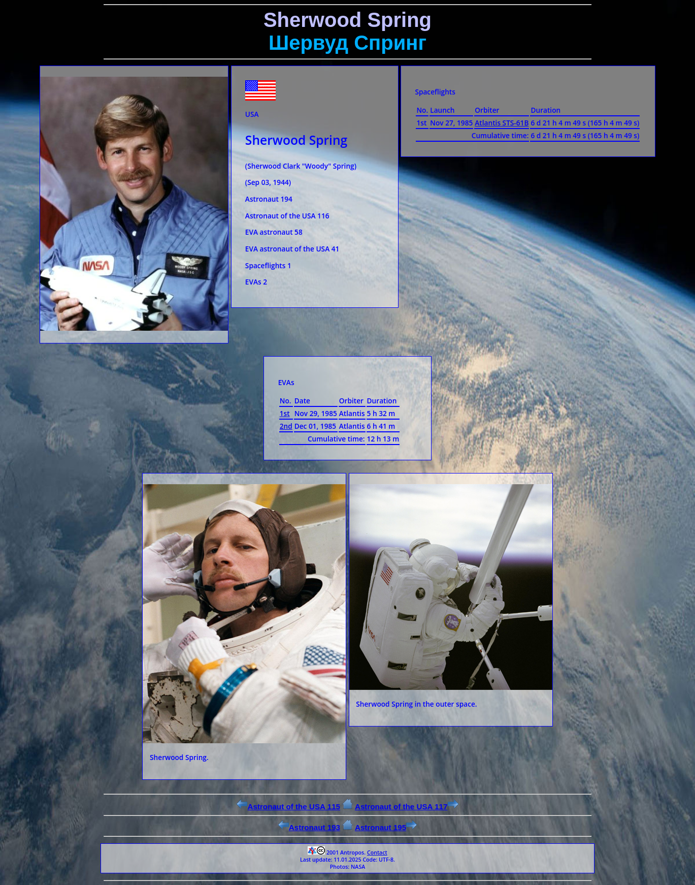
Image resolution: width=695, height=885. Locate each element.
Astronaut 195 (386, 827)
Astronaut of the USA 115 (288, 806)
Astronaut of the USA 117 (406, 806)
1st (285, 413)
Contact (377, 852)
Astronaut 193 (309, 827)
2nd (286, 426)
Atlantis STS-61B (501, 123)
